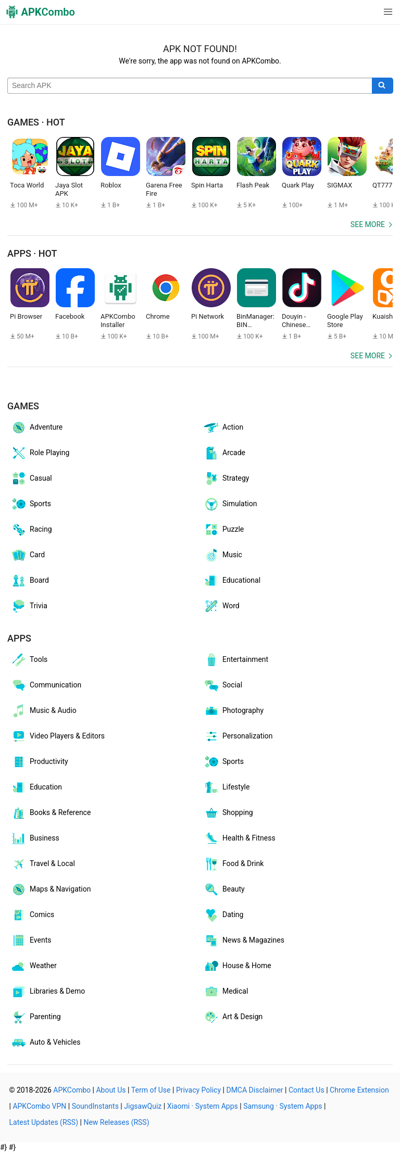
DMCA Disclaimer (254, 1090)
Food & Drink (233, 864)
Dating (223, 915)
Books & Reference (50, 813)
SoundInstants (95, 1106)
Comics (32, 915)
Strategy (226, 478)
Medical (225, 991)
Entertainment (235, 659)
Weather (33, 966)
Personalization (238, 736)
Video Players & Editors (57, 736)
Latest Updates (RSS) (44, 1122)
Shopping (228, 813)
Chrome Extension (359, 1090)
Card (27, 555)
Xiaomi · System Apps (202, 1106)
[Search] (382, 86)
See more (368, 224)
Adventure (36, 427)
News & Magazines (243, 940)
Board (29, 580)
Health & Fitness (239, 838)
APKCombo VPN (39, 1106)
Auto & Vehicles (45, 1042)
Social (222, 685)
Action (223, 427)
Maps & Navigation (50, 889)
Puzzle (223, 529)
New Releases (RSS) (116, 1122)
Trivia (28, 606)
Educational (231, 580)
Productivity (39, 762)
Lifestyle (226, 787)
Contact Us (306, 1090)
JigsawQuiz (142, 1106)
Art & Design (232, 1017)
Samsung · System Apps (282, 1106)
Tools (28, 659)
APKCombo (72, 1090)
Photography (233, 711)
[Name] (189, 86)
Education (36, 787)
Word (221, 606)
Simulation (230, 504)
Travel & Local (42, 864)
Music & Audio (43, 711)
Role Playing (39, 453)
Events (30, 940)
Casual (31, 478)
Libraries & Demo (47, 991)
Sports (30, 504)
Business (34, 838)
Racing (31, 529)
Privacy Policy (198, 1090)
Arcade (224, 453)
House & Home (237, 966)
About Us (111, 1090)
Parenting (35, 1017)
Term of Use (151, 1090)
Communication (45, 685)
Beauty (224, 889)
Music (222, 555)
